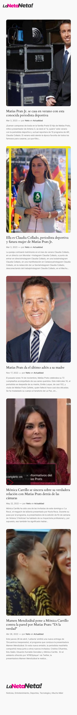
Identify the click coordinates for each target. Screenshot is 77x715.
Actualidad (38, 120)
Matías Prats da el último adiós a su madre (35, 368)
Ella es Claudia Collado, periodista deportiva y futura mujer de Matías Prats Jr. (37, 240)
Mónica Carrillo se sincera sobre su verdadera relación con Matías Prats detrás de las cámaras (38, 494)
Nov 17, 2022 (12, 373)
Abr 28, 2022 (12, 634)
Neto (27, 120)
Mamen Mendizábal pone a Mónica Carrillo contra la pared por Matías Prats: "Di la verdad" (37, 625)
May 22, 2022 (12, 503)
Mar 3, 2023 (11, 120)
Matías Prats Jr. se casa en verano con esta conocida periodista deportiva (35, 113)
